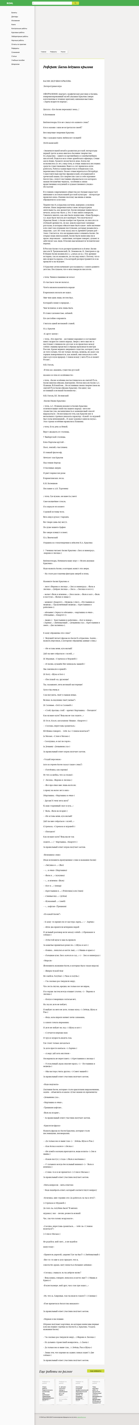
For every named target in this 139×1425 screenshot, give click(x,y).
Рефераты (15, 48)
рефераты (53, 52)
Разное (63, 52)
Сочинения (15, 52)
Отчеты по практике (18, 44)
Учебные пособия (17, 60)
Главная (43, 52)
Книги (13, 24)
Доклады (14, 16)
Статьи (14, 56)
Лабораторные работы (19, 36)
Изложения (15, 20)
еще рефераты (95, 1371)
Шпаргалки (15, 64)
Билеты (14, 12)
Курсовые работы (17, 32)
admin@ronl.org (81, 1417)
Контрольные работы (19, 28)
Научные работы (17, 40)
